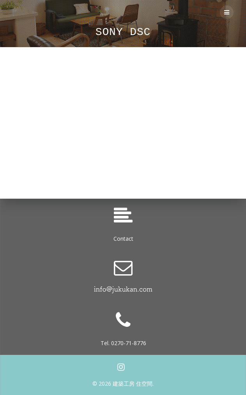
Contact (123, 238)
